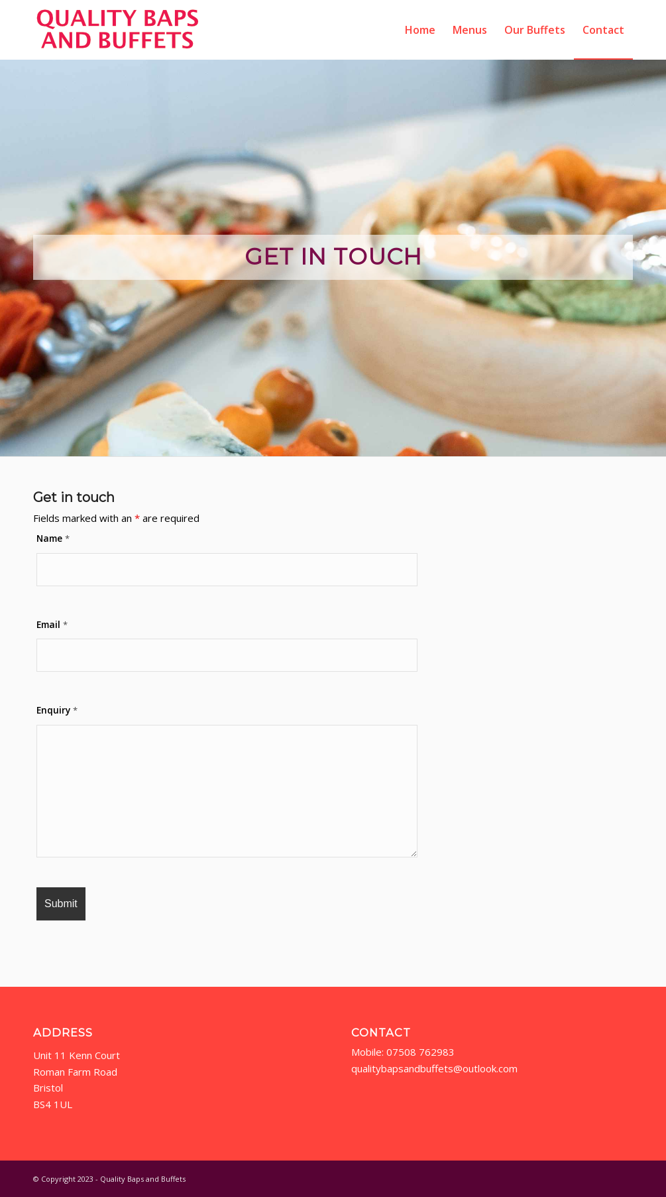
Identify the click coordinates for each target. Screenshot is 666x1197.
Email (52, 624)
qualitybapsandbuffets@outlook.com (435, 1068)
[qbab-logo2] (117, 30)
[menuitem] (420, 30)
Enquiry (57, 710)
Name (53, 538)
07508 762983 (420, 1051)
